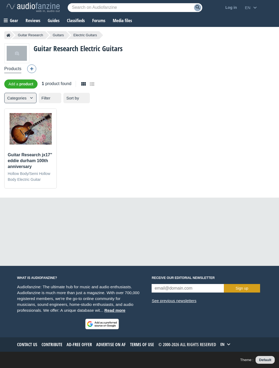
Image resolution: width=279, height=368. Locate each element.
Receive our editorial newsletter (183, 278)
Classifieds (76, 20)
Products (12, 68)
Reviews (33, 20)
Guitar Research (30, 35)
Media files (122, 20)
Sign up (242, 288)
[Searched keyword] (135, 7)
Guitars (58, 35)
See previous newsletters (174, 300)
